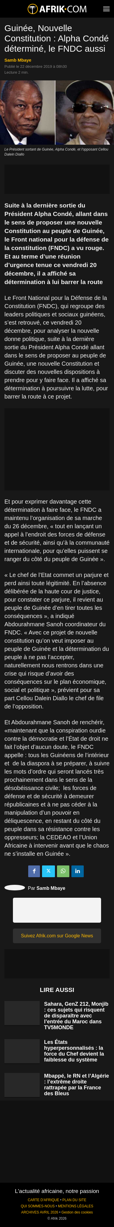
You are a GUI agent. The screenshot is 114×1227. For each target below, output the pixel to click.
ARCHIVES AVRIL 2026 (39, 1212)
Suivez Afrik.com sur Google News (57, 935)
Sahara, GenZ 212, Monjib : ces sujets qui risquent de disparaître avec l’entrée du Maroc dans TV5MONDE (76, 1015)
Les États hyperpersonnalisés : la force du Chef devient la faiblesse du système (74, 1051)
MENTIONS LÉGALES (75, 1206)
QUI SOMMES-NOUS (38, 1206)
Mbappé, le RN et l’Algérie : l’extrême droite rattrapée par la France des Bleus (76, 1084)
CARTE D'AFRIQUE (43, 1200)
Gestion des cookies (77, 1212)
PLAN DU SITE (74, 1200)
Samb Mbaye (17, 60)
